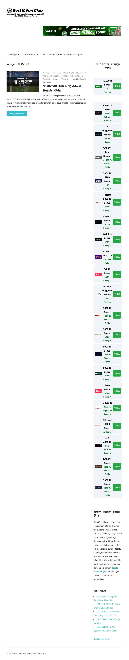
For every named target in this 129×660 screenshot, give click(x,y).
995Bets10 (80, 72)
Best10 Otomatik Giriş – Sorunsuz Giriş (62, 54)
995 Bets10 (69, 72)
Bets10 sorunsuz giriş (70, 79)
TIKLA (117, 112)
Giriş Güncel (31, 54)
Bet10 (45, 79)
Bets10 (61, 72)
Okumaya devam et (16, 113)
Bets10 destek (55, 79)
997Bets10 (79, 76)
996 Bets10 (47, 76)
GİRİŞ (117, 86)
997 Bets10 (68, 76)
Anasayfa (14, 54)
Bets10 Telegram (101, 639)
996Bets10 (58, 76)
